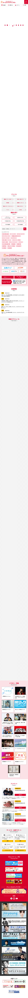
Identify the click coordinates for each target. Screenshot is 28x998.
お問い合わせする (20, 850)
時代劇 (7, 202)
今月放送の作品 (8, 221)
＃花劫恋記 (13, 244)
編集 (7, 840)
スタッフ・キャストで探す (8, 217)
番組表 (3, 5)
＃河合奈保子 (18, 246)
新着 (3, 292)
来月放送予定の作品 (20, 221)
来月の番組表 (20, 224)
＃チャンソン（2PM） (16, 240)
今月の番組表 (7, 224)
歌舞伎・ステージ (20, 202)
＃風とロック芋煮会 (11, 246)
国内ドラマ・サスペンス (7, 206)
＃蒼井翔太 (4, 246)
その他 (20, 209)
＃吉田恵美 (10, 248)
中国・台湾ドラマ (20, 199)
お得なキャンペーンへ (8, 277)
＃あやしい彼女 (5, 242)
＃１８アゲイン (13, 238)
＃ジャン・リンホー (5, 238)
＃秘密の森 (19, 244)
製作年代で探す (20, 217)
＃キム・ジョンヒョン (13, 242)
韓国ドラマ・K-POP (7, 199)
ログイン (17, 5)
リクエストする (8, 850)
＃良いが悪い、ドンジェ (6, 240)
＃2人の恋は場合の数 (6, 244)
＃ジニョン (21, 242)
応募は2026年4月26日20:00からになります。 (20, 820)
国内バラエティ (20, 206)
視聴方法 (10, 5)
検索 (24, 5)
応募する (20, 794)
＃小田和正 (4, 248)
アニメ (7, 209)
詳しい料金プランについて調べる (20, 277)
